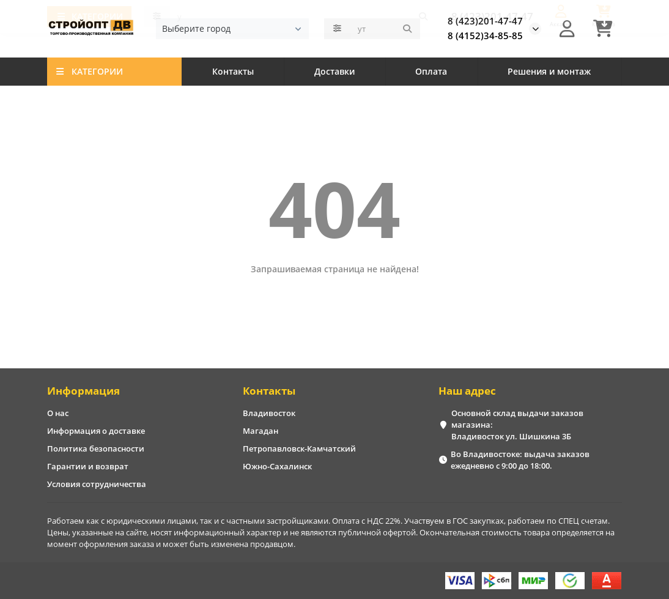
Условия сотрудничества (96, 483)
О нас (57, 413)
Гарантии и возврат (87, 466)
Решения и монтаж (549, 72)
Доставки (334, 72)
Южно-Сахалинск (277, 466)
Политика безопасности (95, 448)
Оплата (431, 72)
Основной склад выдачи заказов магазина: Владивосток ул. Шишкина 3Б (517, 424)
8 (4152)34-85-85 (485, 36)
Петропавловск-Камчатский (299, 448)
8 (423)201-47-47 (485, 21)
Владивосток (269, 413)
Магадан (260, 430)
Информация (83, 391)
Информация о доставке (96, 430)
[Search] (385, 29)
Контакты (233, 72)
